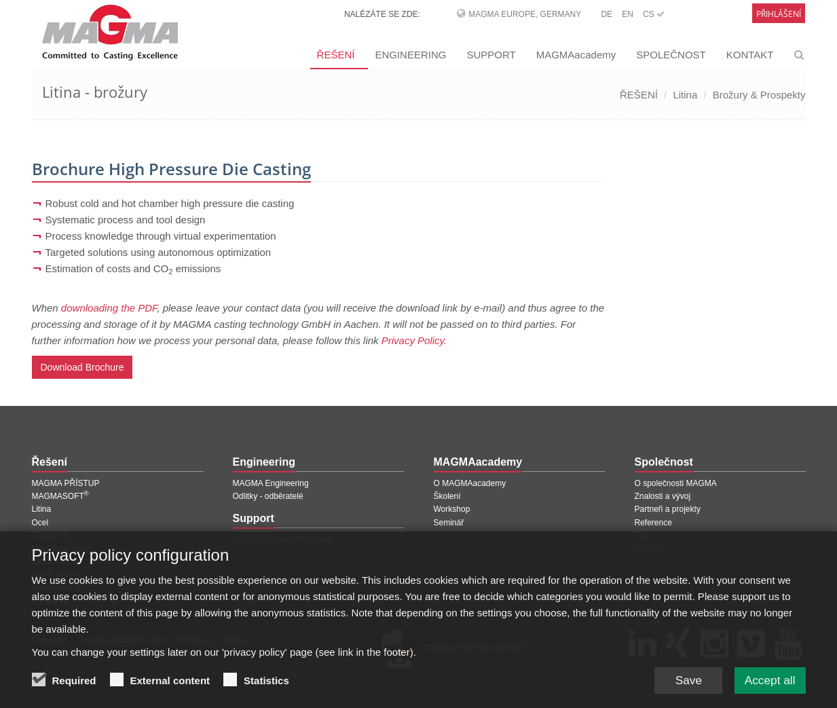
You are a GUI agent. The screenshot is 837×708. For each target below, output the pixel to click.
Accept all (767, 682)
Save (683, 682)
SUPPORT (490, 54)
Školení (447, 496)
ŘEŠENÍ (336, 54)
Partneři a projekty (668, 509)
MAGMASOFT (60, 496)
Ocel (40, 522)
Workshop (452, 509)
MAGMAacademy (576, 54)
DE (606, 14)
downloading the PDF (109, 308)
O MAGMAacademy (470, 483)
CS (654, 14)
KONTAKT (750, 54)
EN (627, 14)
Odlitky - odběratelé (268, 496)
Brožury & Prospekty (759, 94)
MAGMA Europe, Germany (524, 14)
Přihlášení (778, 14)
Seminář (449, 522)
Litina (685, 94)
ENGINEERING (410, 54)
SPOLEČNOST (671, 54)
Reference (653, 522)
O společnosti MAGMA (676, 483)
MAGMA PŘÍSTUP (66, 483)
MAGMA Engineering (271, 483)
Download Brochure (82, 367)
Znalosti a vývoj (663, 496)
